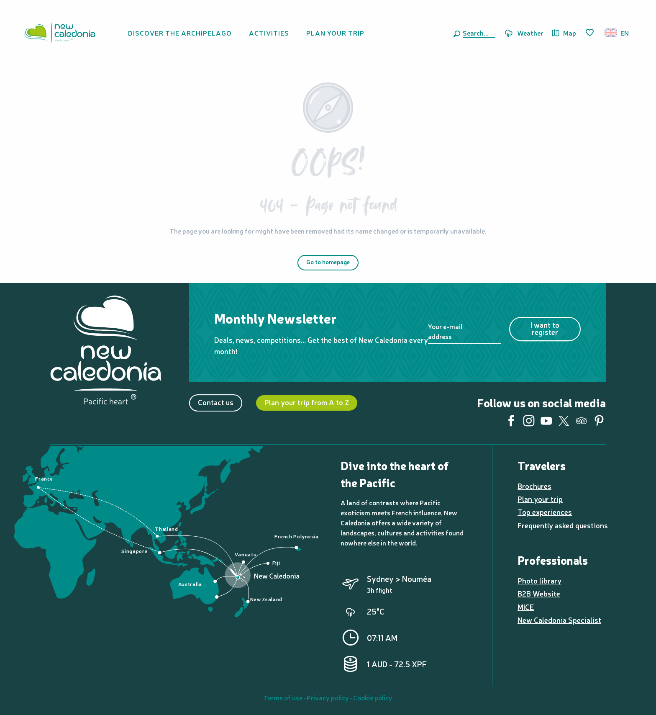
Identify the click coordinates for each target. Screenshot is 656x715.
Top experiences (545, 512)
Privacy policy (328, 697)
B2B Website (539, 593)
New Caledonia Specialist (559, 620)
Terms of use (283, 697)
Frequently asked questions (563, 525)
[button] (477, 32)
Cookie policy (372, 697)
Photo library (539, 580)
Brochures (534, 486)
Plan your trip (540, 499)
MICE (526, 607)
